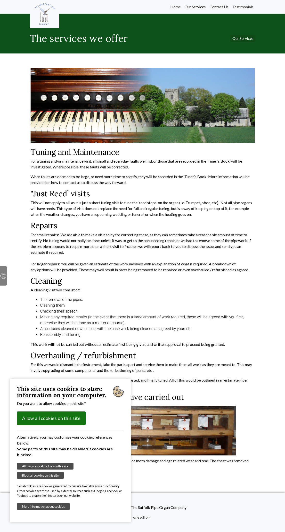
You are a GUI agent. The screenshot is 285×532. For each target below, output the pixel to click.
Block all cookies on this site (40, 475)
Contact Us (219, 6)
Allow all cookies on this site (51, 418)
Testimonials (242, 6)
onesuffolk (141, 517)
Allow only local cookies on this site (45, 466)
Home (175, 6)
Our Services (195, 6)
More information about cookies (43, 506)
